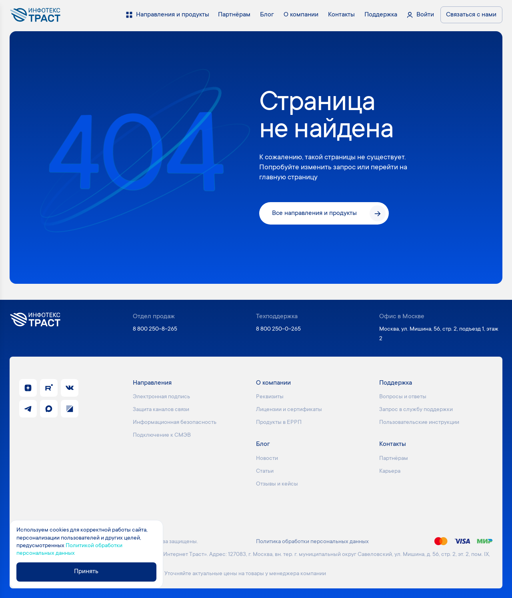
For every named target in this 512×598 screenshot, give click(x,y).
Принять (86, 572)
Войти (425, 14)
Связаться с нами (471, 14)
